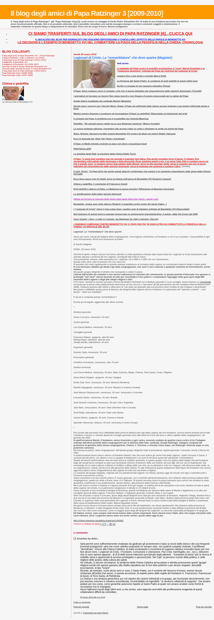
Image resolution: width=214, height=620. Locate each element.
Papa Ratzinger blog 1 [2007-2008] (17, 75)
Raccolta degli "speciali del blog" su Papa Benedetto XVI (26, 68)
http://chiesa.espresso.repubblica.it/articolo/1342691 (98, 520)
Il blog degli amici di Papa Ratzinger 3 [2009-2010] (87, 13)
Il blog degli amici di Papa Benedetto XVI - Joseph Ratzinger (28, 55)
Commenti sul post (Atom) (95, 613)
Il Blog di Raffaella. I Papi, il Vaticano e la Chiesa (23, 58)
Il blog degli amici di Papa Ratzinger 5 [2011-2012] (24, 60)
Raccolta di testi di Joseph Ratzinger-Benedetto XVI (24, 66)
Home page (142, 607)
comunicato (205, 282)
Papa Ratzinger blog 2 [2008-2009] (17, 73)
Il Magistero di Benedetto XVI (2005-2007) (20, 64)
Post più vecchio (204, 607)
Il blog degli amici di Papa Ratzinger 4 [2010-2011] (24, 71)
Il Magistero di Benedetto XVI (15, 62)
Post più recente (81, 607)
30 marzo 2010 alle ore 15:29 (92, 597)
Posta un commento (81, 602)
